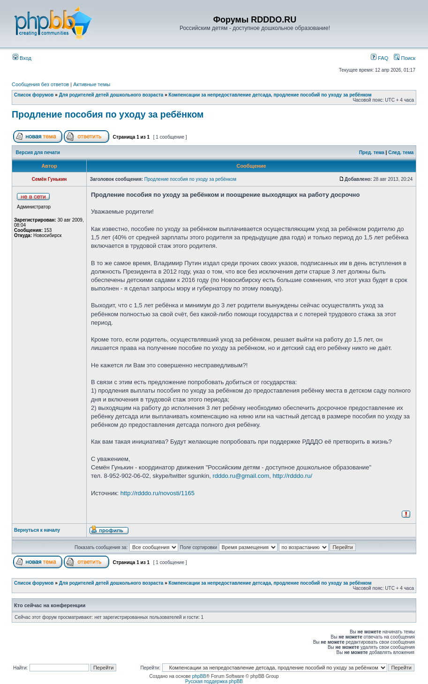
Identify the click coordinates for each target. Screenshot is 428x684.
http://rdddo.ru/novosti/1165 (157, 493)
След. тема (400, 152)
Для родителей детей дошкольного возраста (111, 94)
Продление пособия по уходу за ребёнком (108, 114)
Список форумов (34, 94)
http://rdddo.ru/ (292, 475)
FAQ (379, 58)
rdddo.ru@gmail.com (240, 475)
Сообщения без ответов (40, 84)
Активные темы (91, 84)
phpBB (199, 676)
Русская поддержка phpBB (214, 681)
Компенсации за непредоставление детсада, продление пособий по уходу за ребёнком (270, 94)
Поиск (404, 58)
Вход (22, 58)
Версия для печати (38, 152)
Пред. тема (371, 152)
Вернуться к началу (37, 530)
